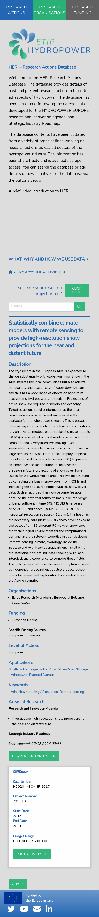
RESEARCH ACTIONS (16, 10)
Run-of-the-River (61, 669)
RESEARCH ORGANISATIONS (49, 10)
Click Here (76, 290)
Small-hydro (18, 669)
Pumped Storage (42, 674)
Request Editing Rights (33, 755)
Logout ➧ (57, 272)
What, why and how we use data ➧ (49, 259)
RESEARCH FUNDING (82, 10)
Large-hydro (37, 669)
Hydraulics (16, 691)
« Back (18, 884)
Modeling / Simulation (42, 691)
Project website (31, 853)
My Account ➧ (32, 272)
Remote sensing (71, 691)
